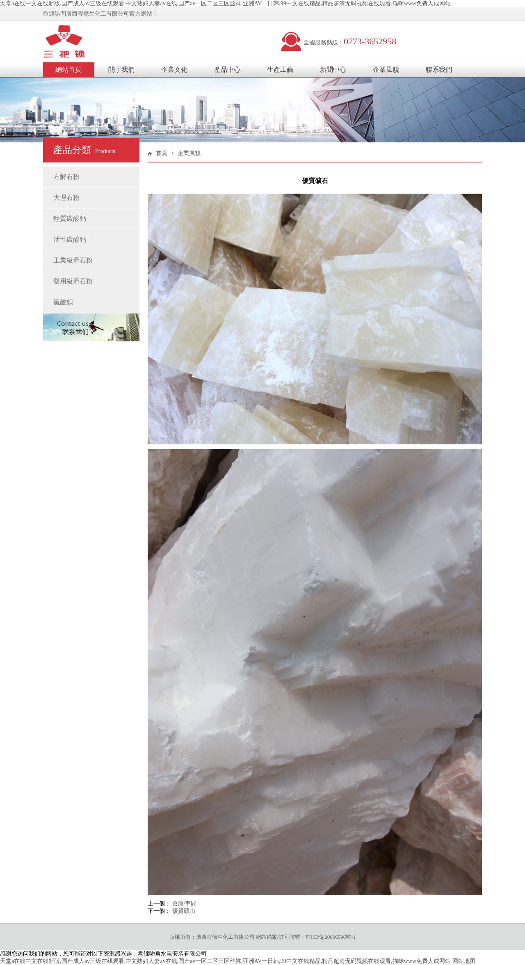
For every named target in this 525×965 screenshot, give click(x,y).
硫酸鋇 (63, 302)
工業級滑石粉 (73, 260)
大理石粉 (66, 197)
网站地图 (463, 961)
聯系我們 (439, 69)
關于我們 (121, 69)
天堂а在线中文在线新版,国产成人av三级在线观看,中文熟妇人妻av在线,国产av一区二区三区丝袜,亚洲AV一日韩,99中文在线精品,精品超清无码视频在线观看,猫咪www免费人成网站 (225, 3)
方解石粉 (66, 176)
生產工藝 (280, 69)
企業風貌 (386, 69)
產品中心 (227, 69)
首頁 (161, 153)
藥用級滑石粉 (73, 281)
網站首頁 (68, 69)
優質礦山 (183, 911)
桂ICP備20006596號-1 (331, 937)
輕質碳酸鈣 (69, 218)
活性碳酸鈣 (69, 239)
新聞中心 (333, 69)
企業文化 (174, 69)
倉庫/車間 (184, 904)
